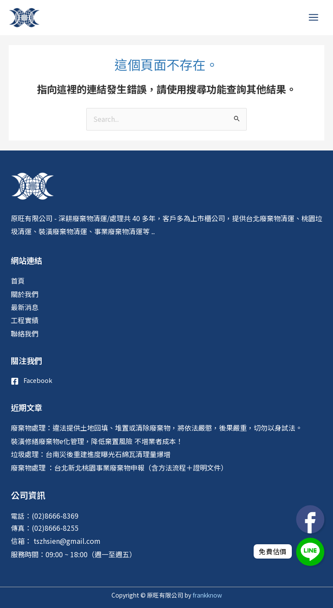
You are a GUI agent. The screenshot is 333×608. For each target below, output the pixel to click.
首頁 (18, 280)
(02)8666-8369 (55, 515)
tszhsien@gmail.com (66, 541)
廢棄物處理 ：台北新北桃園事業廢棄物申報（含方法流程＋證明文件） (119, 467)
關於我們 (25, 294)
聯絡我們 (25, 333)
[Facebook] (31, 381)
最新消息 (25, 307)
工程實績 (25, 320)
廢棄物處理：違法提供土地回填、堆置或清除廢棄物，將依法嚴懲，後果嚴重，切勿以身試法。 (156, 427)
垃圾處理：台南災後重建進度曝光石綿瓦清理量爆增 (90, 454)
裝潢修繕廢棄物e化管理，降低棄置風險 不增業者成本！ (97, 441)
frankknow (206, 595)
